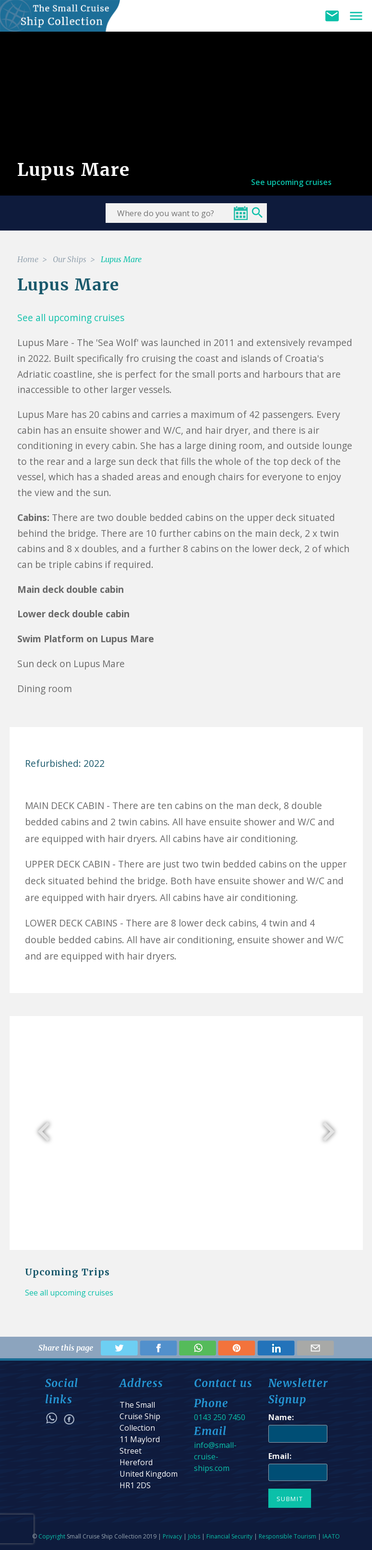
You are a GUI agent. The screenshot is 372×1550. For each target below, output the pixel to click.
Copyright (51, 1536)
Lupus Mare (121, 259)
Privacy (172, 1536)
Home (27, 259)
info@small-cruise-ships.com (215, 1456)
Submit (289, 1498)
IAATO (331, 1536)
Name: (281, 1417)
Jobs (194, 1536)
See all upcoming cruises (69, 1292)
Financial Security (229, 1536)
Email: (279, 1456)
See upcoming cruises (291, 182)
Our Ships (69, 259)
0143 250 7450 (219, 1417)
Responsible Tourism (287, 1536)
